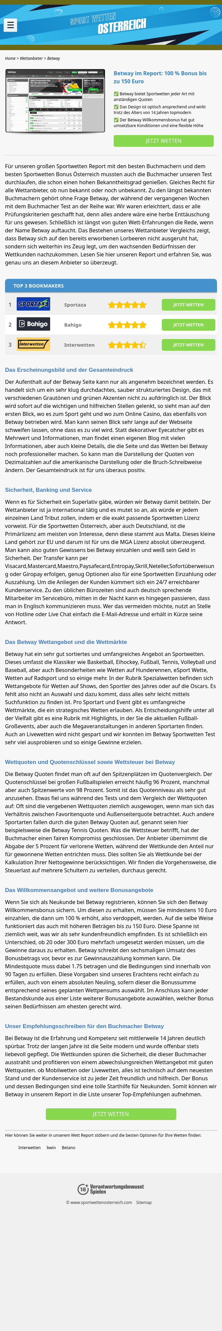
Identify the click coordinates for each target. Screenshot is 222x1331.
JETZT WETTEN (189, 305)
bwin (51, 1147)
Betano (68, 1147)
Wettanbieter (31, 190)
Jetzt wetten (164, 140)
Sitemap (144, 1202)
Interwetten (79, 344)
